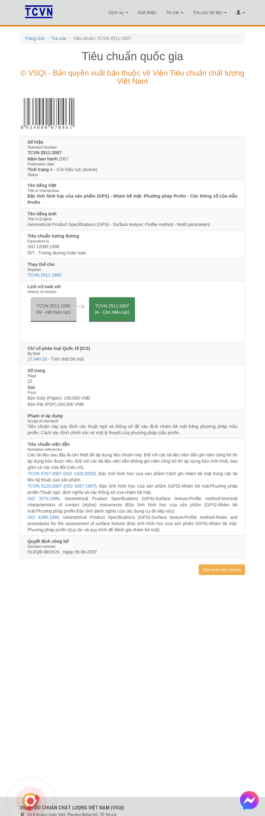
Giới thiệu (147, 12)
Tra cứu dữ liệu (210, 12)
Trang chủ (35, 38)
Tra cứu (58, 38)
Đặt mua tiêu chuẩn (222, 569)
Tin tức (175, 12)
